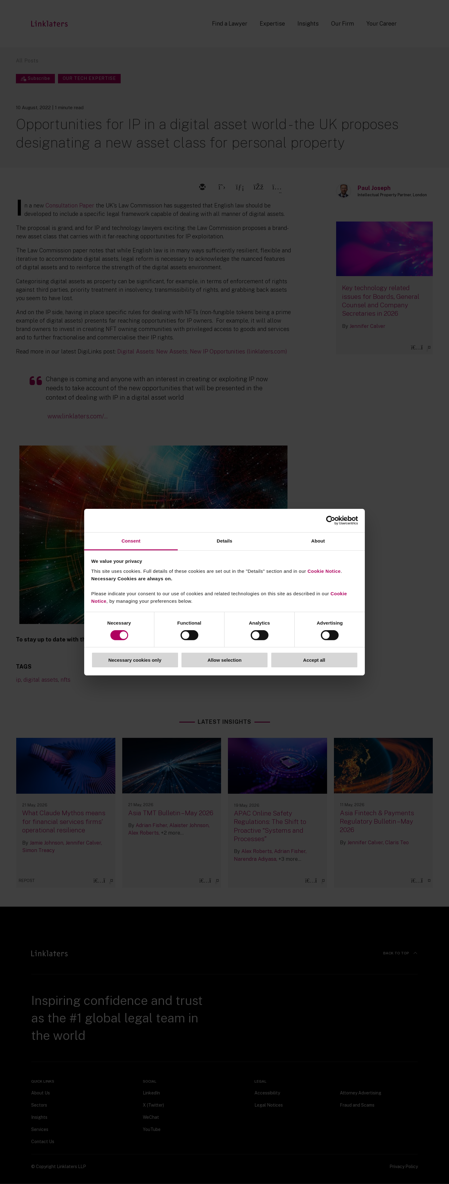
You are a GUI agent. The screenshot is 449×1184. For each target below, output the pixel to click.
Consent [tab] (131, 540)
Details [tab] (224, 540)
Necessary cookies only (134, 660)
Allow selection (224, 660)
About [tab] (318, 540)
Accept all (314, 660)
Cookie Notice (324, 570)
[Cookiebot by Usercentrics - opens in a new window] (330, 520)
